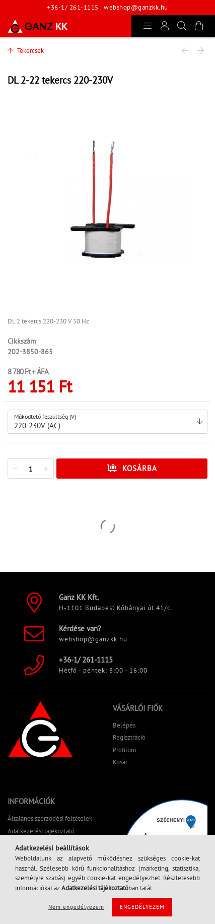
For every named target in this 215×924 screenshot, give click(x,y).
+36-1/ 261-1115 (73, 7)
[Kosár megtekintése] (198, 26)
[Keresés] (181, 26)
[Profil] (164, 26)
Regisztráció (129, 737)
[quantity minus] (15, 469)
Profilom (124, 750)
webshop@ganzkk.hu (136, 7)
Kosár (120, 762)
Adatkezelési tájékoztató (41, 831)
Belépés (124, 725)
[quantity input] (30, 469)
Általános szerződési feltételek (50, 818)
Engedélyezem (142, 906)
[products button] (147, 26)
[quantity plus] (45, 469)
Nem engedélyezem (76, 906)
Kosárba (139, 468)
